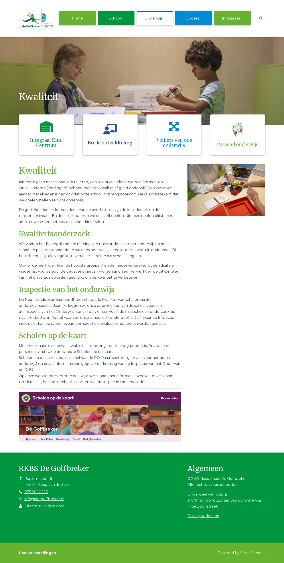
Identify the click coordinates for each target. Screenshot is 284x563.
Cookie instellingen (37, 553)
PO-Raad (102, 358)
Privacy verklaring (203, 516)
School (115, 18)
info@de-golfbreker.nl (44, 499)
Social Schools (252, 553)
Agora (221, 494)
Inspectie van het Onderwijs (49, 311)
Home (77, 18)
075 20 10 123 (36, 492)
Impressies (231, 18)
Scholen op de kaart (95, 352)
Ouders (192, 18)
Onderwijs (153, 18)
